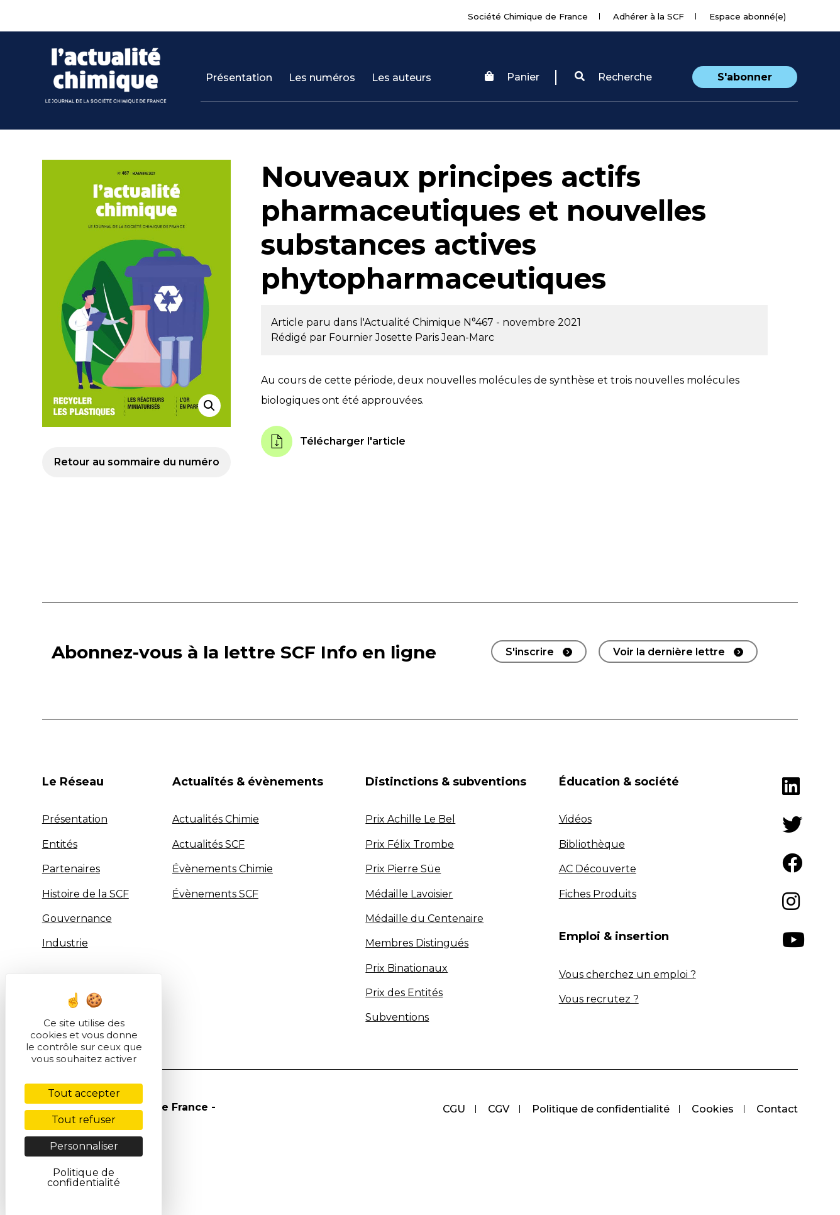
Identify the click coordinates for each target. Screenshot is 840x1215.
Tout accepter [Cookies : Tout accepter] (84, 1093)
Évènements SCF (215, 894)
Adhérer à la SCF (648, 16)
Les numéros (322, 78)
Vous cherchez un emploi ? (627, 974)
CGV (498, 1109)
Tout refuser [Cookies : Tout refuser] (84, 1120)
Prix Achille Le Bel (410, 819)
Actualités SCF (208, 844)
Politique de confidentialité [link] (83, 1178)
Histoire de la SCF (85, 894)
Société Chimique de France (528, 16)
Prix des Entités (404, 993)
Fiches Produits (597, 894)
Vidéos (575, 819)
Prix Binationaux (406, 968)
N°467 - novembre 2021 (522, 322)
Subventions (397, 1017)
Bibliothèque (592, 844)
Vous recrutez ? (599, 999)
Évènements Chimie (222, 869)
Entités (59, 844)
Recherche (613, 77)
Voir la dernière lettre (669, 652)
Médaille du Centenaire (424, 918)
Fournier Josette (372, 337)
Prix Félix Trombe (409, 844)
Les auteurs (401, 78)
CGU (453, 1109)
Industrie (65, 943)
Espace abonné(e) (747, 16)
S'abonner (744, 77)
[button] (613, 77)
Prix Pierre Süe (403, 869)
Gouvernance (77, 918)
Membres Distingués (416, 943)
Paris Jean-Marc (454, 337)
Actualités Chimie (215, 819)
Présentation (239, 78)
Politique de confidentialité (600, 1109)
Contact (777, 1109)
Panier (512, 77)
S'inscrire (530, 652)
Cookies (713, 1109)
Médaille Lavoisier (409, 894)
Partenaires (71, 869)
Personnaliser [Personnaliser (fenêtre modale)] (84, 1146)
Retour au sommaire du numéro (136, 462)
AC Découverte (597, 869)
